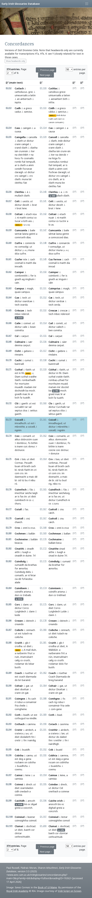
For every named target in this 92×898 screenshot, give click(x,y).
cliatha (33, 147)
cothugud (20, 718)
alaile (17, 582)
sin (68, 151)
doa (51, 253)
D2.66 (8, 323)
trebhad (61, 595)
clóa (62, 410)
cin (22, 692)
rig (50, 483)
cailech (59, 326)
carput (25, 336)
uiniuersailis (55, 95)
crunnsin (23, 151)
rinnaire (19, 354)
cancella (33, 137)
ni (18, 217)
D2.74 (8, 435)
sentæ (18, 233)
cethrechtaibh (22, 836)
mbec (18, 314)
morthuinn (54, 383)
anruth (31, 800)
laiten (67, 95)
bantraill (19, 363)
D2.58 (8, 214)
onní (25, 527)
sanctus (62, 111)
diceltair (24, 689)
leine (27, 775)
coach (22, 676)
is (18, 165)
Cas (51, 128)
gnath (18, 279)
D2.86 (8, 620)
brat (34, 204)
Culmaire (20, 341)
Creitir (18, 729)
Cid (61, 788)
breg (51, 680)
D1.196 (43, 800)
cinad (62, 548)
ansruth (53, 804)
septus (18, 410)
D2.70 (8, 360)
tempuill (30, 161)
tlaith (28, 369)
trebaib (27, 595)
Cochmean (55, 533)
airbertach (26, 98)
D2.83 (8, 561)
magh (30, 288)
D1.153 (43, 310)
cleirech (30, 620)
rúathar (63, 673)
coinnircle (30, 243)
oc (29, 804)
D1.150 (43, 272)
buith (18, 667)
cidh (17, 791)
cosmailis (29, 158)
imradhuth (20, 423)
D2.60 (8, 242)
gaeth (24, 403)
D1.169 (43, 533)
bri (19, 680)
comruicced (57, 237)
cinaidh (18, 555)
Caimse (53, 775)
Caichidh (20, 800)
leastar (31, 816)
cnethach (53, 791)
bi (53, 480)
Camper (19, 272)
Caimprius (54, 288)
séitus (52, 413)
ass (30, 221)
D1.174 (43, 588)
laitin (33, 95)
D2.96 (8, 755)
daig (58, 758)
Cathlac (53, 88)
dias (66, 237)
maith (23, 217)
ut (24, 140)
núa (35, 214)
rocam (52, 762)
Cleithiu (19, 192)
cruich (26, 660)
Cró (17, 459)
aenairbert (56, 98)
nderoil (25, 314)
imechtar (19, 493)
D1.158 (43, 360)
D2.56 (8, 191)
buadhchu (22, 766)
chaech (18, 522)
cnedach (24, 791)
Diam (17, 376)
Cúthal (52, 369)
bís (25, 804)
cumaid (66, 561)
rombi (18, 161)
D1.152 (43, 297)
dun (17, 595)
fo (22, 158)
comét (59, 323)
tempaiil (57, 165)
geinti (32, 233)
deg (21, 758)
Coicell (52, 419)
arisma (27, 591)
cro (16, 175)
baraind (26, 680)
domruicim (61, 439)
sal (30, 406)
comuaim (59, 122)
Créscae (19, 310)
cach (55, 119)
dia (34, 262)
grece (62, 91)
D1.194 (43, 775)
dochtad (30, 826)
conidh (18, 168)
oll (22, 466)
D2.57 (8, 201)
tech (24, 297)
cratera (19, 733)
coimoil (32, 820)
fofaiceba (27, 578)
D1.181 (43, 642)
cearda (24, 304)
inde (60, 140)
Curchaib (61, 406)
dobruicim (26, 439)
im (32, 469)
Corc (17, 604)
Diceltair (60, 689)
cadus (18, 111)
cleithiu (19, 182)
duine (28, 555)
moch (32, 390)
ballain (52, 542)
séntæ (52, 233)
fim (50, 740)
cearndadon (26, 788)
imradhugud (55, 423)
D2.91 (8, 698)
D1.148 (43, 242)
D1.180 (43, 629)
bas (57, 459)
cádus (52, 111)
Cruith (18, 642)
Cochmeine (21, 539)
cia (16, 578)
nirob (21, 469)
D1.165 (43, 489)
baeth (27, 829)
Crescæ (53, 310)
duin (33, 649)
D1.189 (43, 714)
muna (25, 179)
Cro (51, 459)
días (28, 237)
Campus (19, 288)
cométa (57, 330)
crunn (64, 151)
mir (35, 387)
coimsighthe (55, 820)
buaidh (26, 749)
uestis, (60, 201)
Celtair (19, 214)
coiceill (31, 426)
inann (20, 446)
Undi (58, 115)
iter (33, 151)
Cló (16, 403)
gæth (58, 403)
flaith (27, 469)
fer (32, 275)
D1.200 (43, 826)
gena (28, 758)
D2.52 (8, 88)
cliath (20, 140)
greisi (18, 807)
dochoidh (20, 390)
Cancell (53, 137)
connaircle (64, 243)
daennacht (20, 476)
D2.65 (8, 310)
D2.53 (8, 108)
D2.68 (8, 341)
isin (16, 151)
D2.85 (8, 604)
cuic (25, 446)
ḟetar (33, 575)
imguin (62, 279)
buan (17, 466)
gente (65, 233)
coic (58, 450)
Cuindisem (21, 588)
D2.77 (8, 509)
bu (26, 480)
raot (60, 119)
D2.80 (8, 533)
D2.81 (8, 539)
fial (23, 161)
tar (26, 406)
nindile (33, 718)
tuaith (60, 397)
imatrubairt (26, 656)
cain (17, 282)
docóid (65, 387)
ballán (32, 533)
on (59, 496)
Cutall (18, 509)
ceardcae (27, 301)
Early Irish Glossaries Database (21, 3)
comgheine (21, 709)
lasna (59, 233)
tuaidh (26, 397)
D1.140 (43, 191)
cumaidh (19, 564)
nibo (55, 483)
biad (59, 714)
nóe (25, 259)
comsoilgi (23, 246)
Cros (17, 527)
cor (33, 829)
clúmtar (63, 833)
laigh (35, 493)
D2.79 (8, 527)
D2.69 (8, 350)
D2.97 (8, 775)
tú (23, 480)
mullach (19, 195)
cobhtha (64, 762)
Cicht (18, 351)
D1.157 (43, 350)
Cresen (19, 620)
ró (16, 483)
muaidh (19, 387)
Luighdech (20, 611)
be (63, 182)
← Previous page (46, 69)
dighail (52, 807)
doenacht (54, 476)
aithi (17, 552)
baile (32, 230)
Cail (51, 323)
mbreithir (20, 426)
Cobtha (19, 755)
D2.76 (8, 489)
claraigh (19, 172)
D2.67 (8, 335)
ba (26, 390)
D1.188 (43, 698)
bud (64, 480)
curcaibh (19, 406)
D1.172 (43, 548)
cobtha (32, 762)
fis (29, 698)
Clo (50, 403)
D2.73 (8, 419)
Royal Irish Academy (17, 891)
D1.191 (43, 729)
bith (65, 98)
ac (57, 279)
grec (30, 91)
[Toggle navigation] (86, 3)
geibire (61, 351)
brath (27, 466)
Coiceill (19, 419)
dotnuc (65, 450)
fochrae (53, 172)
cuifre (23, 253)
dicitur (63, 115)
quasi (18, 291)
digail (34, 804)
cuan (35, 439)
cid (19, 480)
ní (29, 575)
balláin (34, 539)
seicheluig (64, 493)
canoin (51, 122)
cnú (28, 518)
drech (29, 784)
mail (28, 649)
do (26, 663)
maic (24, 394)
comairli (27, 436)
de (50, 480)
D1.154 (43, 323)
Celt (17, 201)
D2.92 (8, 714)
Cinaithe (54, 548)
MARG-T (52, 115)
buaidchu (56, 766)
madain (28, 387)
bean (33, 326)
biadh (26, 714)
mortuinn (24, 383)
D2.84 (8, 588)
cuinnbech (20, 500)
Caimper (54, 272)
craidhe (33, 376)
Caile (18, 323)
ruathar (29, 673)
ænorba (23, 568)
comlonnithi (21, 275)
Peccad (63, 462)
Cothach (20, 724)
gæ (27, 685)
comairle (61, 436)
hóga (54, 158)
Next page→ (46, 75)
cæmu (29, 755)
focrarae (27, 168)
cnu (62, 509)
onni (59, 527)
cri (35, 469)
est (16, 373)
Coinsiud (20, 816)
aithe (51, 552)
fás (31, 489)
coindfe (19, 591)
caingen (27, 128)
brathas (32, 564)
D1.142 (43, 214)
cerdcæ (60, 301)
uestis (26, 201)
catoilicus (54, 91)
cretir (18, 740)
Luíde (64, 611)
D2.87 (8, 629)
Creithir (53, 729)
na (16, 154)
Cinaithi (19, 548)
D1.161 (43, 419)
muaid (64, 383)
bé (30, 179)
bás (24, 459)
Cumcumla (21, 230)
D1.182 (43, 672)
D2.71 (8, 369)
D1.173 (43, 561)
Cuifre (18, 243)
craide (59, 376)
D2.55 (8, 137)
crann (18, 144)
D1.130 (43, 88)
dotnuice (19, 450)
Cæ (50, 297)
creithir (58, 740)
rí (29, 480)
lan (63, 733)
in (20, 373)
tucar (18, 221)
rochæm (19, 762)
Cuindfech (54, 489)
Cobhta (53, 755)
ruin (17, 656)
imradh (18, 266)
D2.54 (8, 127)
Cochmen (20, 533)
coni (65, 168)
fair (25, 182)
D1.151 (43, 288)
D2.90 (8, 685)
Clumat (19, 826)
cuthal (24, 376)
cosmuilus (54, 161)
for (16, 383)
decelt (25, 204)
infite (51, 102)
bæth (52, 833)
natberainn (55, 653)
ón (25, 496)
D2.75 (8, 459)
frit (63, 653)
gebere (28, 351)
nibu (33, 480)
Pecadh (28, 462)
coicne (52, 450)
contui (30, 217)
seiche (28, 493)
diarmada (31, 676)
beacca (18, 542)
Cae (17, 297)
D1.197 (43, 816)
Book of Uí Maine (47, 887)
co (63, 119)
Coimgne (20, 698)
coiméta (19, 330)
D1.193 (43, 755)
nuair (51, 217)
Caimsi (18, 775)
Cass (17, 128)
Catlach (19, 88)
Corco (25, 608)
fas (21, 496)
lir (29, 394)
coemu (18, 769)
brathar (56, 564)
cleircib (62, 154)
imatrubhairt (61, 656)
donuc (31, 446)
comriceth (20, 237)
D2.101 (9, 826)
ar (16, 165)
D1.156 (43, 341)
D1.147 (43, 230)
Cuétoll (53, 509)
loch (17, 397)
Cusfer (18, 259)
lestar (64, 816)
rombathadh (29, 380)
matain (52, 387)
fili (22, 373)
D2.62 (8, 272)
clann (26, 604)
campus (25, 291)
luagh (25, 552)
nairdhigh (54, 743)
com (17, 473)
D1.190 (43, 724)
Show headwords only (15, 61)
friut (30, 653)
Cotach (53, 724)
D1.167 (43, 509)
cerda (57, 304)
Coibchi (19, 630)
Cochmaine (55, 539)
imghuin (29, 279)
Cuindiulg (20, 561)
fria (17, 705)
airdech (29, 729)
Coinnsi (19, 784)
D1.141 (43, 201)
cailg (17, 660)
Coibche (53, 630)
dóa (17, 253)
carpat (60, 345)
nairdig (32, 740)
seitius (33, 410)
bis (59, 804)
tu (60, 480)
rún (50, 656)
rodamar (19, 663)
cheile (22, 705)
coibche (19, 637)
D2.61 (8, 259)
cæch (51, 512)
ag (23, 279)
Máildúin (53, 649)
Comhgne (54, 698)
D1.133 (43, 108)
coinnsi (18, 794)
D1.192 (43, 749)
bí (16, 469)
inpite (18, 102)
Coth (17, 714)
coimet (27, 323)
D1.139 (43, 137)
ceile (67, 705)
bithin (34, 443)
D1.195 (43, 784)
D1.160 (43, 403)
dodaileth (25, 736)
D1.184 (43, 685)
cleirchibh (23, 154)
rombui (64, 161)
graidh (18, 394)
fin (32, 736)
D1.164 (43, 459)
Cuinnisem (55, 588)
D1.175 (43, 604)
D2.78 (8, 518)
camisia (19, 778)
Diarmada (61, 676)
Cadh (18, 108)
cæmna (31, 724)
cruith (60, 660)
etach (29, 214)
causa (52, 131)
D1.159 (43, 369)
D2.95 (8, 749)
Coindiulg (54, 561)
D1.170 (43, 539)
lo (50, 224)
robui (20, 702)
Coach (18, 673)
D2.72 (8, 403)
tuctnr (62, 221)
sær (30, 341)
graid (51, 394)
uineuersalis (21, 95)
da (26, 564)
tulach (25, 633)
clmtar (18, 833)
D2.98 (8, 784)
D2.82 (8, 548)
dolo (61, 663)
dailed (63, 736)
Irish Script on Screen (69, 891)
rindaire (53, 354)
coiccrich (27, 807)
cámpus (59, 291)
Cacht (18, 360)
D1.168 (43, 527)
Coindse (53, 784)
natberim (22, 653)
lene (24, 208)
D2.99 (8, 800)
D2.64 (8, 297)
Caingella (20, 137)
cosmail (19, 262)
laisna (25, 233)
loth (25, 221)
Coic (17, 436)
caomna (64, 724)
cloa (25, 410)
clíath (66, 195)
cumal (61, 360)
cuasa (18, 131)
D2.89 (8, 672)
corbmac (53, 462)
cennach (30, 630)
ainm (31, 165)
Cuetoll (19, 518)
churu (18, 503)
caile (24, 326)
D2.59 (8, 230)
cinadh (30, 548)
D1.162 (43, 435)
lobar (31, 663)
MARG (28, 373)
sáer (64, 341)
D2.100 (9, 816)
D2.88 (8, 642)
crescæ (64, 310)
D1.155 (43, 335)
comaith (19, 575)
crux (32, 527)
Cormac (19, 462)
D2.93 (8, 724)
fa (21, 397)
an (18, 98)
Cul (16, 336)
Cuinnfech (21, 489)
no (16, 246)
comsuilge (55, 246)
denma (18, 345)
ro (59, 483)
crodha (18, 646)
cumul (28, 360)
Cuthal (19, 369)
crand (18, 147)
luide (17, 615)
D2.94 (8, 729)
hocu (17, 158)
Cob (17, 749)
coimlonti (54, 275)
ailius (17, 439)
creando (19, 624)
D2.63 (8, 288)
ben (51, 330)
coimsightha (21, 820)
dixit (32, 459)
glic (27, 642)
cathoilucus (21, 91)
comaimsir (31, 702)
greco (29, 108)
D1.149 (43, 259)
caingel (25, 144)
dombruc (22, 443)
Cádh (52, 108)
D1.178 (43, 620)
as (52, 224)
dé (36, 476)
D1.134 (43, 127)
